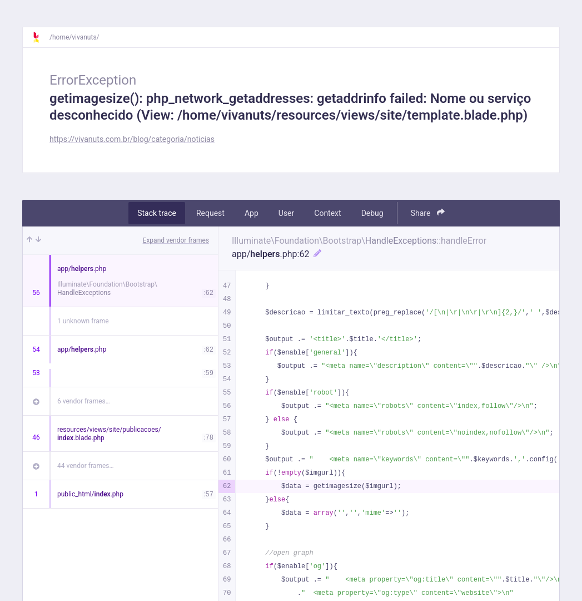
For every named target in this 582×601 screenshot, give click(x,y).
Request (210, 213)
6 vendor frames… (83, 401)
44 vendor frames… (85, 466)
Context (327, 213)
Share (428, 213)
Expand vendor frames (176, 240)
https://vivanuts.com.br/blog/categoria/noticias (132, 139)
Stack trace (156, 213)
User (286, 213)
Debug (372, 213)
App (251, 213)
